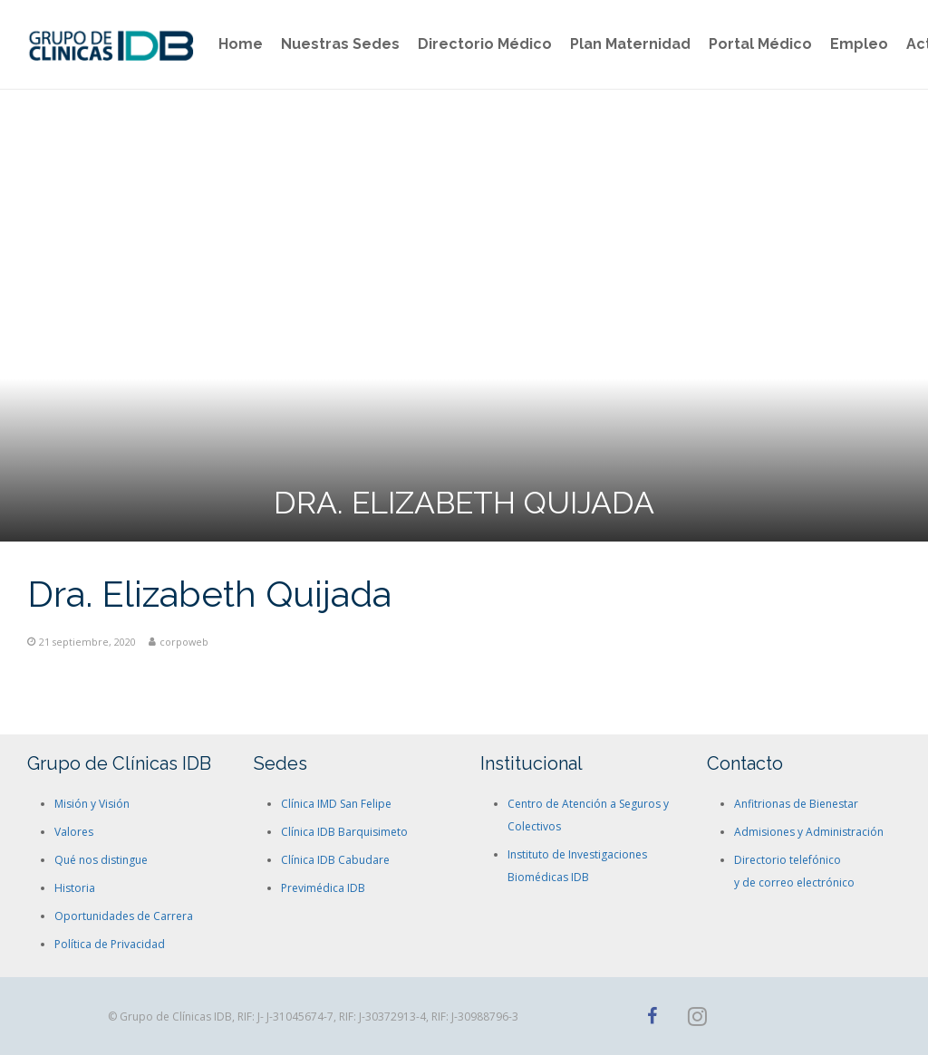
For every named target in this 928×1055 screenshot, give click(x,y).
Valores (73, 831)
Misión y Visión (92, 803)
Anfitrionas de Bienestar (796, 803)
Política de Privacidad (109, 944)
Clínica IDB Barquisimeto (344, 831)
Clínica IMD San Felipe (336, 803)
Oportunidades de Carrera (123, 916)
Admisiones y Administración (809, 831)
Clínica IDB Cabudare (335, 860)
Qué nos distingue (101, 860)
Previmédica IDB (323, 888)
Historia (74, 888)
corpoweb (184, 641)
